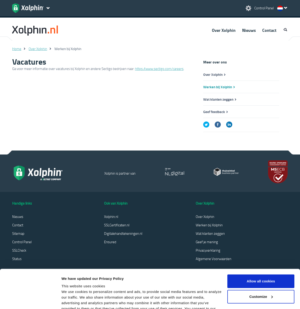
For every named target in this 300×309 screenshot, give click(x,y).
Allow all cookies (261, 248)
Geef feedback (214, 111)
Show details (72, 300)
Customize (261, 264)
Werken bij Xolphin (217, 86)
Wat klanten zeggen (218, 99)
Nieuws (249, 30)
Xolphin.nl (111, 216)
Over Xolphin (224, 30)
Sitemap (18, 233)
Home (16, 48)
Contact (269, 30)
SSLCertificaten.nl (116, 225)
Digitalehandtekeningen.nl (123, 233)
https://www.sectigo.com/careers (159, 68)
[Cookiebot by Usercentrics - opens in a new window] (30, 299)
